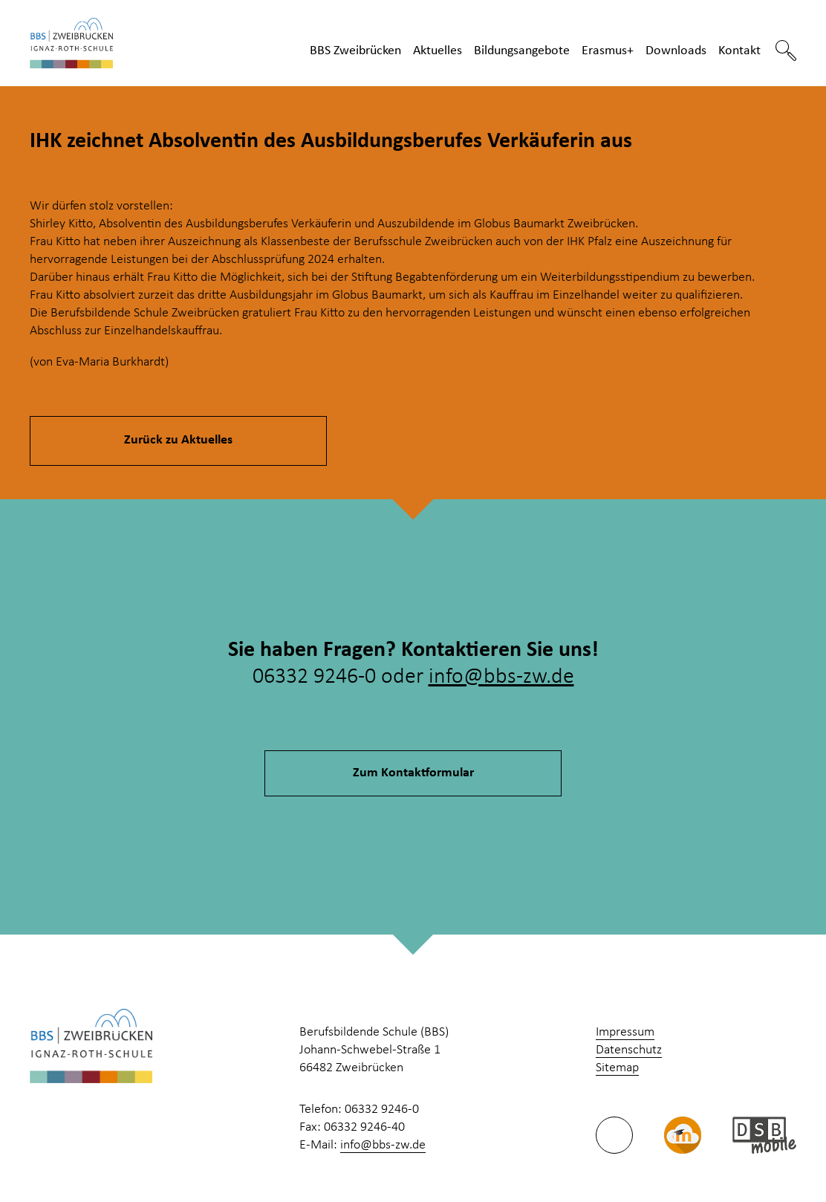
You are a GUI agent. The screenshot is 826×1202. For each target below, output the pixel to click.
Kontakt (739, 51)
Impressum (625, 1032)
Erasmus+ (608, 51)
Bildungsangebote (522, 51)
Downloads (675, 51)
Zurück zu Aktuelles (178, 440)
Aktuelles (437, 51)
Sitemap (617, 1068)
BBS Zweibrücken (355, 51)
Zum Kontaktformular (413, 773)
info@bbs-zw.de (501, 677)
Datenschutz (629, 1050)
